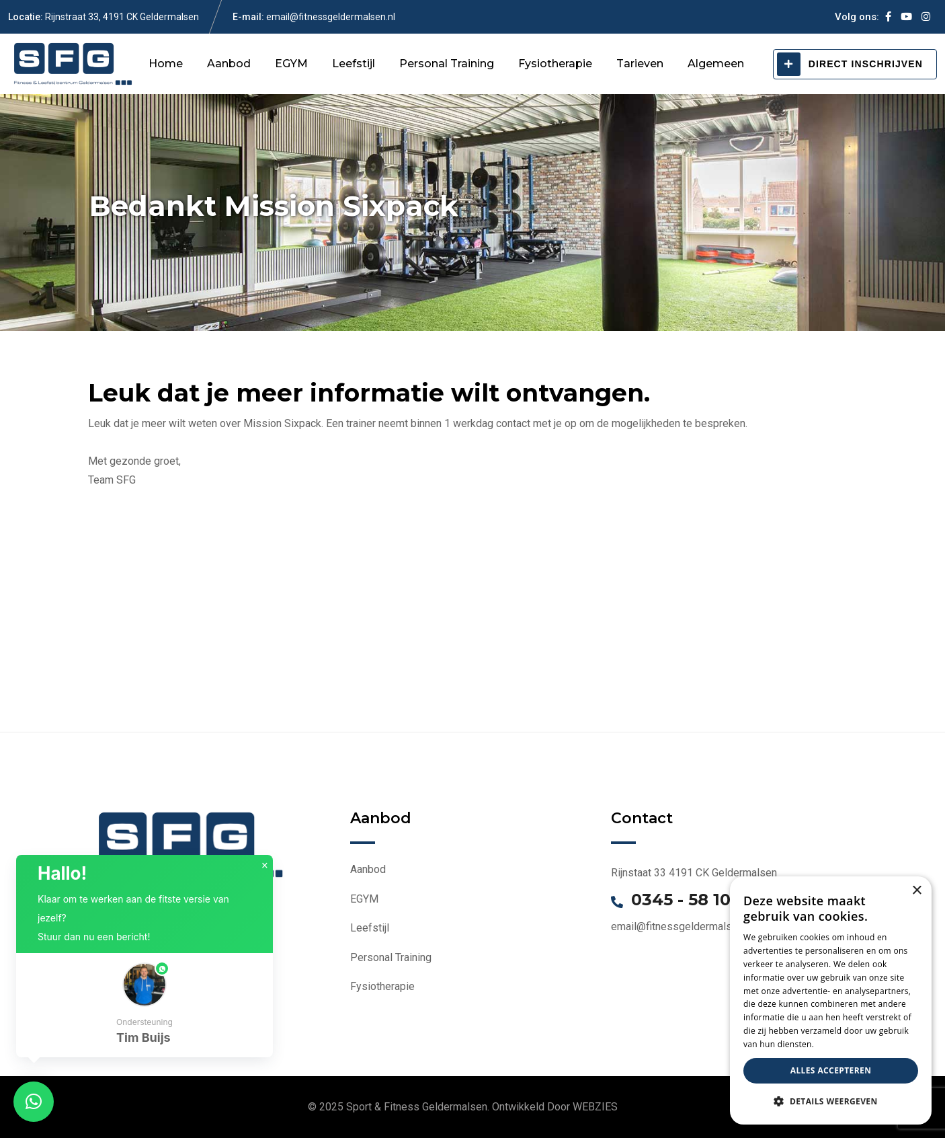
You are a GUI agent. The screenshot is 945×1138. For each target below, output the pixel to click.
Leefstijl (353, 63)
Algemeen (716, 63)
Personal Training (446, 63)
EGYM (291, 63)
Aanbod (229, 63)
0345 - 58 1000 (691, 900)
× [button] (264, 866)
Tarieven (639, 63)
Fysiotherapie (555, 63)
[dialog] (831, 1000)
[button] (144, 1005)
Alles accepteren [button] (831, 1070)
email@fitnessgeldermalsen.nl (330, 16)
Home (166, 63)
